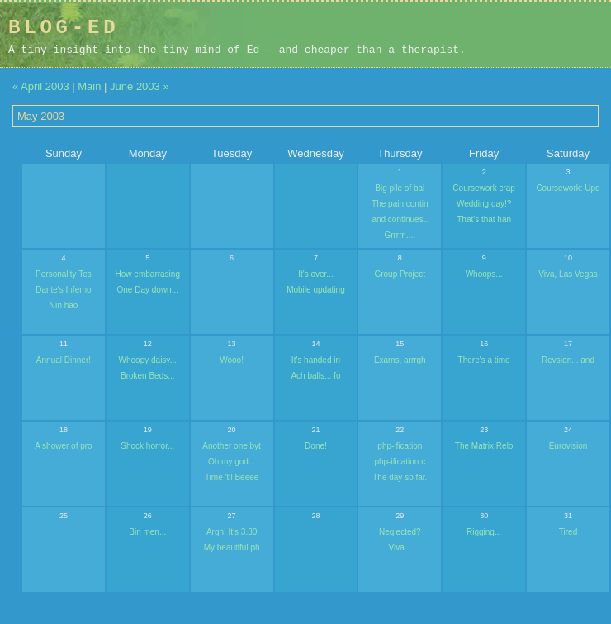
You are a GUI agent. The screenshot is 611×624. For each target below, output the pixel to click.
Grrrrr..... (399, 235)
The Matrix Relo (484, 445)
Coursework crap (483, 188)
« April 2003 (40, 86)
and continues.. (400, 219)
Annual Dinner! (63, 359)
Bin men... (147, 531)
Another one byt (231, 445)
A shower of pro (63, 445)
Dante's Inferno (64, 289)
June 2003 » (139, 86)
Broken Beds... (148, 375)
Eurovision (568, 445)
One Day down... (147, 289)
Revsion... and (568, 359)
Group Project (399, 274)
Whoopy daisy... (148, 359)
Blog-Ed (63, 28)
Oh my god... (231, 461)
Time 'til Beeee (231, 477)
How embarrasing (148, 274)
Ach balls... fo (315, 375)
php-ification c (399, 461)
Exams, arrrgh (400, 359)
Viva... (399, 547)
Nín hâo (63, 305)
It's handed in (315, 359)
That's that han (484, 219)
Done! (316, 445)
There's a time (484, 359)
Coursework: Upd (567, 188)
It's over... (315, 274)
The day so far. (399, 477)
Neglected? (400, 531)
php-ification (399, 445)
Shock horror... (147, 445)
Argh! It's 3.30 (231, 531)
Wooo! (232, 359)
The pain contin (400, 203)
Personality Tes (64, 274)
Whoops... (484, 274)
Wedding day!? (484, 203)
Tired (568, 531)
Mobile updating (316, 289)
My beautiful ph (232, 547)
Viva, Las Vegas (568, 274)
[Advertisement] (497, 35)
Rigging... (484, 531)
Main (89, 86)
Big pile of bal (399, 188)
